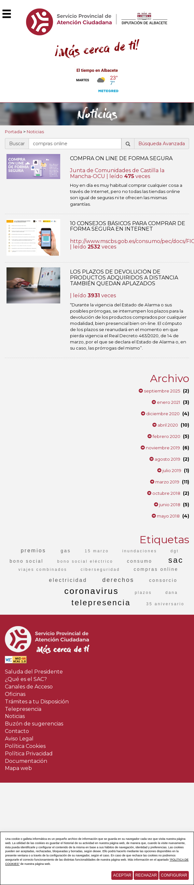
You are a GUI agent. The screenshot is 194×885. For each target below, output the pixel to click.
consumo (139, 561)
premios (33, 550)
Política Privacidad (29, 753)
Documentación (26, 761)
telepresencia (101, 602)
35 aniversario (165, 604)
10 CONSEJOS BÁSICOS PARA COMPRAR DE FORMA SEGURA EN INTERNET (127, 226)
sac (175, 560)
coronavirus (91, 591)
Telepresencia (23, 709)
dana (171, 592)
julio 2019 (169, 470)
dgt (175, 551)
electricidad (68, 580)
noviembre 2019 (160, 447)
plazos (143, 592)
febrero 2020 (163, 436)
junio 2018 (167, 504)
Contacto (17, 731)
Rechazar (146, 875)
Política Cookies (25, 746)
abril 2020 (165, 425)
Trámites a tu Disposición (37, 702)
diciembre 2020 (160, 413)
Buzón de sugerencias (34, 724)
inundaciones (139, 551)
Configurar (174, 875)
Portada (13, 131)
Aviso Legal (19, 739)
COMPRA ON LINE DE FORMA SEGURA (121, 158)
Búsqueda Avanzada (161, 144)
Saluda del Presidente (34, 672)
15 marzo (97, 551)
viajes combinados (43, 569)
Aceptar (122, 875)
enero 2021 (166, 402)
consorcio (163, 580)
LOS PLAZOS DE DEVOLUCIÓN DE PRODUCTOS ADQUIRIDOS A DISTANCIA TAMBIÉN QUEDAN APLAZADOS (124, 277)
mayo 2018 (166, 516)
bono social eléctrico (85, 561)
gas (66, 550)
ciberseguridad (100, 569)
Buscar (17, 143)
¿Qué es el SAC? (26, 679)
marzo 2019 (164, 481)
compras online (156, 569)
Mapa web (18, 768)
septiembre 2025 (159, 390)
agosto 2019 (164, 459)
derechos (118, 580)
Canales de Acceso (29, 687)
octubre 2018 (163, 493)
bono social (27, 561)
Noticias (35, 131)
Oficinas (15, 694)
